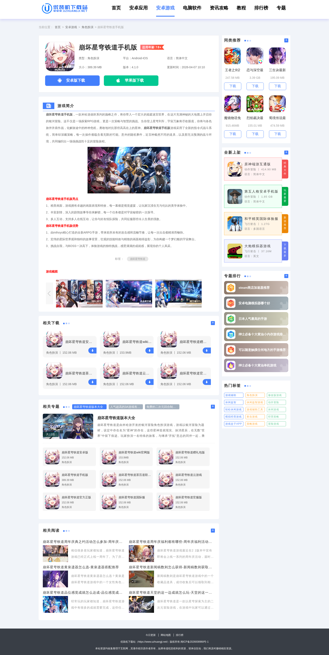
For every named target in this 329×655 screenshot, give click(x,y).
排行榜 (261, 8)
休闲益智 (230, 402)
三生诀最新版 (277, 70)
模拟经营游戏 (233, 416)
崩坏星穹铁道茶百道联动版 (80, 373)
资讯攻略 (219, 8)
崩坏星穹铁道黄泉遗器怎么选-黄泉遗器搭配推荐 (81, 567)
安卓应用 (138, 8)
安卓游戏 (165, 8)
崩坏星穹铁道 (137, 258)
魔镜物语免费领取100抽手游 (232, 118)
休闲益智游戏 (255, 402)
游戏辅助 (230, 395)
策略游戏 (252, 423)
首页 (116, 8)
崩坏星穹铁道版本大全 (116, 418)
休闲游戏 (273, 409)
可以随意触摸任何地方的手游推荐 (262, 350)
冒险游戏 (273, 423)
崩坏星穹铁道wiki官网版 (137, 342)
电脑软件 (192, 8)
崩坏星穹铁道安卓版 (80, 342)
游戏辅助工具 (255, 409)
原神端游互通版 (257, 164)
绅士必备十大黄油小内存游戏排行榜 (262, 334)
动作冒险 (273, 402)
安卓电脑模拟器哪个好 (254, 303)
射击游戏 (252, 416)
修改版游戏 (275, 395)
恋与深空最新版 (255, 70)
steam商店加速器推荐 (254, 287)
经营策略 (273, 416)
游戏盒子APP (233, 423)
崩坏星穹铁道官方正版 (195, 373)
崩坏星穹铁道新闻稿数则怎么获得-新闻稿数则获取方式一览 (172, 567)
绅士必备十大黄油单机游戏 (257, 365)
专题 (281, 8)
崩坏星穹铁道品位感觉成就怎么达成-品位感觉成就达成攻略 (84, 592)
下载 (92, 350)
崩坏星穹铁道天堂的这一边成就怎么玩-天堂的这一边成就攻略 (172, 592)
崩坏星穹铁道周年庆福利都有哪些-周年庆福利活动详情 (172, 541)
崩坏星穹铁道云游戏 (137, 373)
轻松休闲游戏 (233, 409)
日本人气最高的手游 (253, 318)
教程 (241, 8)
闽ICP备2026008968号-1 (195, 641)
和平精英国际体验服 (261, 219)
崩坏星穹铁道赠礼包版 (195, 342)
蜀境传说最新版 (277, 118)
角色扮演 (87, 27)
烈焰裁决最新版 (255, 118)
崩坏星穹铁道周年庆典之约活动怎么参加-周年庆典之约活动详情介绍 (84, 541)
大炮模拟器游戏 (257, 246)
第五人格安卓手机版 (261, 191)
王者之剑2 (232, 70)
